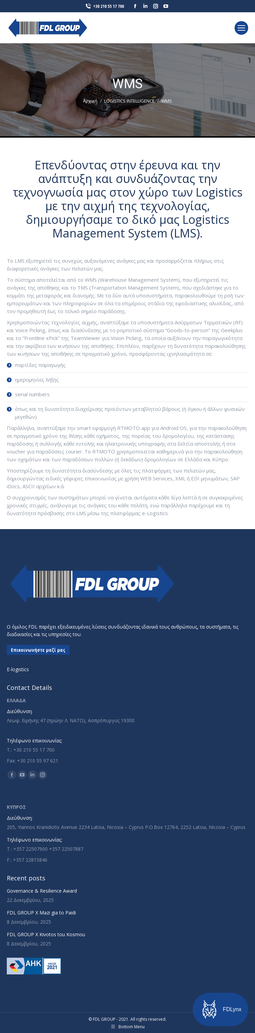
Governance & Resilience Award (42, 891)
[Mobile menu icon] (241, 28)
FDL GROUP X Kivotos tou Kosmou (46, 934)
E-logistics (18, 669)
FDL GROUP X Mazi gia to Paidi (41, 912)
